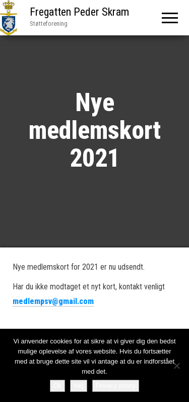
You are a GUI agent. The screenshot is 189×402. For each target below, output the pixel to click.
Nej (79, 385)
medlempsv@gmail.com (53, 301)
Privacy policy (116, 385)
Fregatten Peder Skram (79, 12)
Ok (57, 385)
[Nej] (176, 366)
